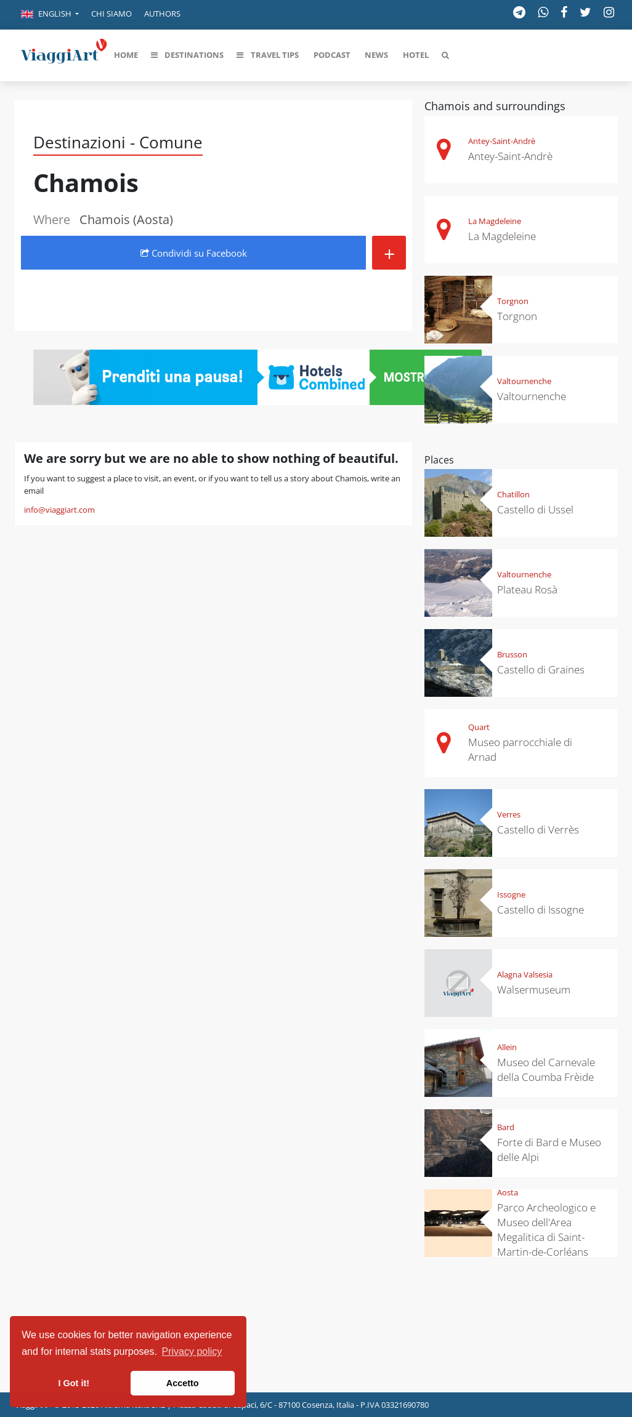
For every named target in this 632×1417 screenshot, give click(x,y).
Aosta (507, 1192)
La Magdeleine (494, 221)
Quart (479, 727)
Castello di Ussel (535, 509)
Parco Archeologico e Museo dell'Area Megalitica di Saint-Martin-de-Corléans (546, 1229)
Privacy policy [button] (192, 1351)
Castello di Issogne (540, 909)
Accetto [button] (182, 1383)
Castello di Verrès (538, 829)
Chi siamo (111, 13)
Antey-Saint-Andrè (501, 141)
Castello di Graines (541, 669)
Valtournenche (524, 381)
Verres (509, 814)
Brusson (512, 654)
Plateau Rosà (527, 589)
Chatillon (513, 494)
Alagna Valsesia (525, 974)
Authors (162, 13)
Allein (507, 1047)
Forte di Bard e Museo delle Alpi (549, 1149)
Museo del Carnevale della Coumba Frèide (546, 1069)
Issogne (511, 894)
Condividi (193, 253)
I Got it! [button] (74, 1383)
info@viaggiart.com (59, 509)
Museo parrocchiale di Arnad (520, 749)
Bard (505, 1127)
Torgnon (513, 301)
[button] (50, 14)
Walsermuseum (533, 989)
